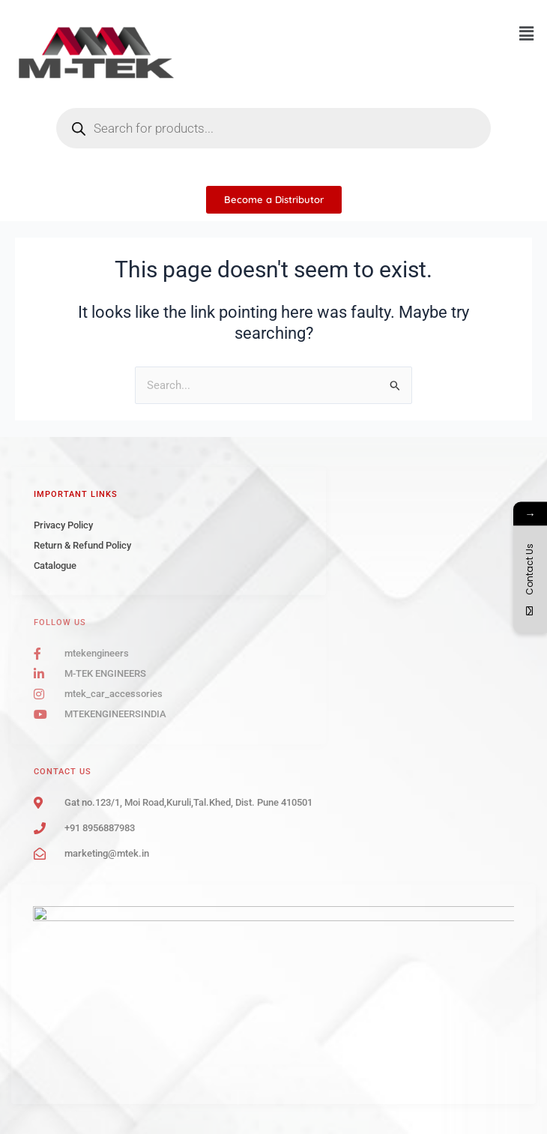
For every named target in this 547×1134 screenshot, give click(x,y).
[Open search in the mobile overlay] (273, 128)
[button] (527, 33)
